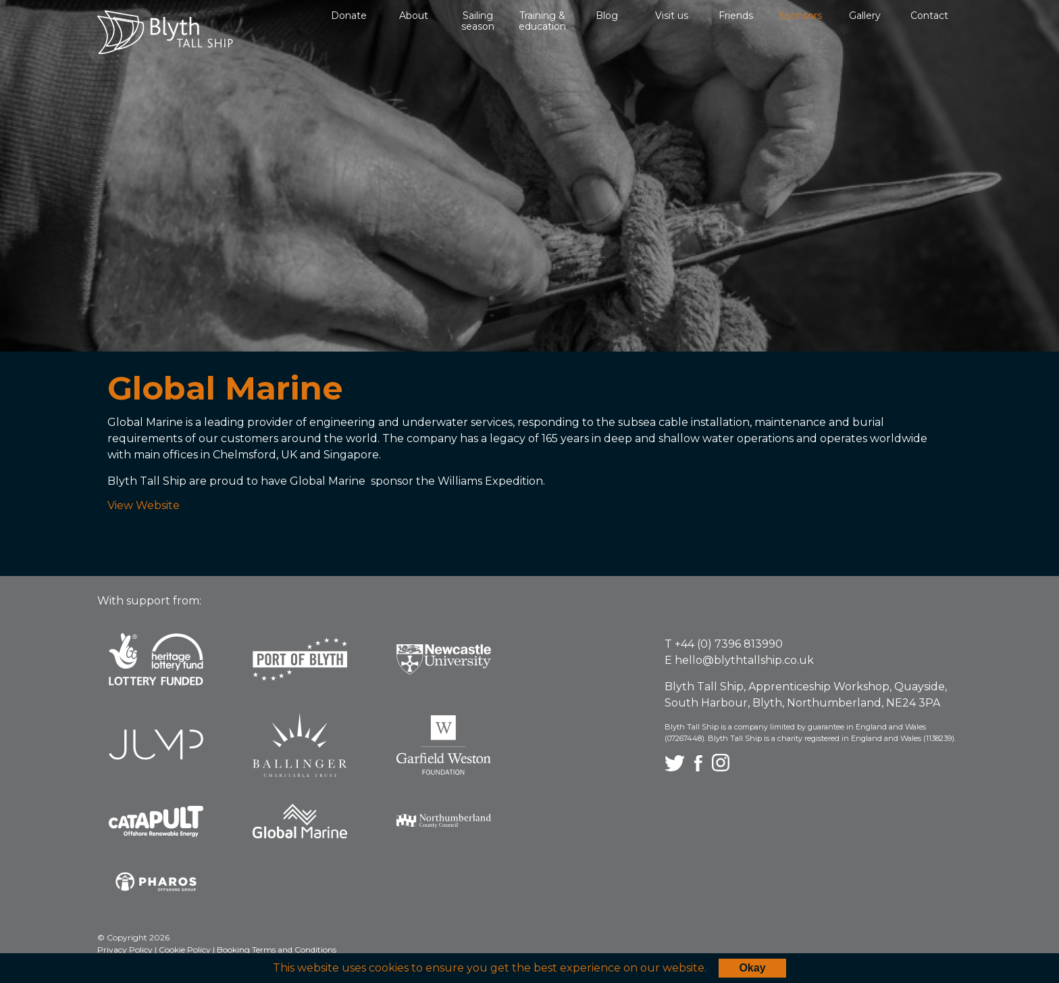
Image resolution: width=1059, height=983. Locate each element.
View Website (143, 505)
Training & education (542, 20)
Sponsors (800, 15)
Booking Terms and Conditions (276, 949)
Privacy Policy (126, 949)
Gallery (865, 15)
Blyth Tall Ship (165, 32)
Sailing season (477, 20)
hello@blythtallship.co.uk (744, 660)
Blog (607, 15)
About (413, 15)
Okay (752, 968)
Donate (349, 15)
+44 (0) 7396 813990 (729, 644)
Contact (929, 15)
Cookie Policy (186, 949)
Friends (736, 15)
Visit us (671, 15)
